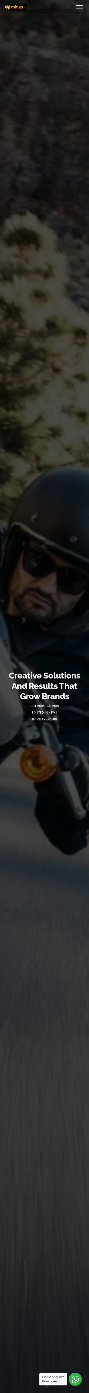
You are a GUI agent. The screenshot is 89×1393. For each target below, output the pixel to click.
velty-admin (47, 719)
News (53, 712)
